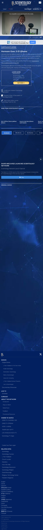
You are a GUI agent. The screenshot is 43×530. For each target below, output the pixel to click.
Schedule (4, 392)
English (3, 480)
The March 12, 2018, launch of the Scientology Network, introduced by (19, 172)
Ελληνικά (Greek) (6, 486)
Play (21, 177)
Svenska (3, 508)
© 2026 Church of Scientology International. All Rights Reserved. (15, 520)
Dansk (3, 482)
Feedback (5, 410)
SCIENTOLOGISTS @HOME (8, 47)
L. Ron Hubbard (6, 455)
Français (3, 512)
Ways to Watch (7, 404)
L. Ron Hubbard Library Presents (11, 380)
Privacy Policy (4, 526)
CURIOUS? (4, 395)
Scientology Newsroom (9, 466)
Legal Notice (4, 528)
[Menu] (2, 2)
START (33, 42)
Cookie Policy (4, 524)
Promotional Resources (9, 413)
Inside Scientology (8, 367)
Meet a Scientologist (8, 374)
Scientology (5, 450)
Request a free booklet (11, 96)
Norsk (3, 502)
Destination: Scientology (9, 371)
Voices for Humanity (8, 377)
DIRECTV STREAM (7, 422)
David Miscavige (6, 471)
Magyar (3, 494)
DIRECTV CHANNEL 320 (9, 419)
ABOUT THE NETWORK (8, 398)
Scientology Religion (8, 469)
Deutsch (3, 484)
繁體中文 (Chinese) (6, 510)
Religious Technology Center (10, 474)
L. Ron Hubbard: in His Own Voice (12, 364)
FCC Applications (5, 518)
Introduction (6, 400)
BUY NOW (21, 83)
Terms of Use (4, 522)
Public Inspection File (6, 516)
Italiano (3, 496)
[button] (42, 133)
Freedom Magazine (7, 477)
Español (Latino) (6, 488)
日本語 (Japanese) (6, 498)
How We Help (6, 463)
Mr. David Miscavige (6, 173)
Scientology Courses (8, 453)
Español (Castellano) (7, 490)
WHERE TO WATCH (7, 417)
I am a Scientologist (8, 383)
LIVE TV (3, 390)
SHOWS (3, 359)
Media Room (6, 407)
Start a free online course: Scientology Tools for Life (9, 101)
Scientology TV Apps (8, 435)
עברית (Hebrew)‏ (5, 492)
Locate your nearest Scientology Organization (11, 91)
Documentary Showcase (9, 386)
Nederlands (4, 500)
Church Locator (6, 458)
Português (4, 504)
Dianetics (4, 461)
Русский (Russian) (6, 506)
